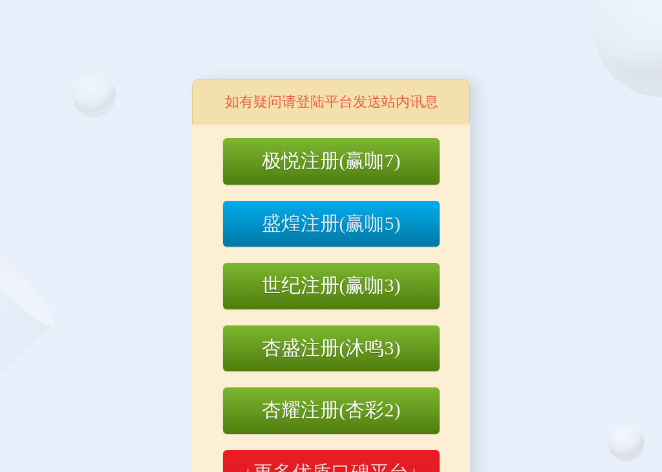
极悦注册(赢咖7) (331, 160)
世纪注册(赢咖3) (331, 285)
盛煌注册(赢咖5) (331, 223)
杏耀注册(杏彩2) (331, 409)
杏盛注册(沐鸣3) (331, 347)
